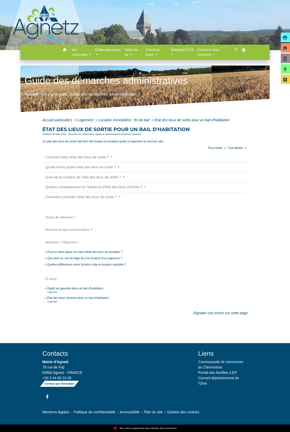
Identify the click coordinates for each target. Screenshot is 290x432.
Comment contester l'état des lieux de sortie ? (81, 197)
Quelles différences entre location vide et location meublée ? (86, 264)
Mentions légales (55, 412)
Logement (85, 120)
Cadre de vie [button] (131, 52)
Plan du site (153, 412)
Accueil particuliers (57, 120)
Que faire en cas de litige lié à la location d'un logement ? (84, 258)
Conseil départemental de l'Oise (218, 380)
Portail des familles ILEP (217, 373)
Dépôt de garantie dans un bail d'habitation (75, 288)
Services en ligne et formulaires (67, 229)
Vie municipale (54, 94)
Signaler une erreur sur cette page (220, 313)
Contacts (55, 353)
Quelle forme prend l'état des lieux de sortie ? (81, 167)
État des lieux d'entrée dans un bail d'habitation (78, 297)
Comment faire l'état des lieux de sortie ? (77, 157)
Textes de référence (59, 217)
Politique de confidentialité (94, 412)
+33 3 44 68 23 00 (56, 378)
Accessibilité (129, 412)
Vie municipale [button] (80, 52)
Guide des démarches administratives (102, 94)
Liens (206, 353)
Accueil (31, 94)
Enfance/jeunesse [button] (108, 50)
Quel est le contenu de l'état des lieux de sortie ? (83, 177)
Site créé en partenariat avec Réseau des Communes (145, 428)
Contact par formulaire (59, 383)
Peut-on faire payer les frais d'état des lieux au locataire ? (84, 251)
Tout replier (218, 147)
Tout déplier (238, 147)
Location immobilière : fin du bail (124, 120)
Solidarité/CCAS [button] (182, 50)
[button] (64, 50)
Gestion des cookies (183, 412)
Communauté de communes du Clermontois (220, 364)
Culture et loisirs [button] (152, 52)
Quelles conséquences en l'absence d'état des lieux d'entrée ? (94, 187)
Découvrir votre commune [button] (208, 52)
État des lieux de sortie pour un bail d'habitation (192, 120)
